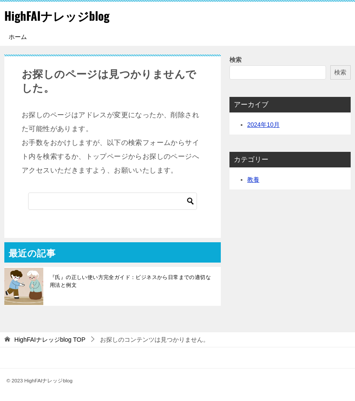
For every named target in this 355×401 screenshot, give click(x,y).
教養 (253, 179)
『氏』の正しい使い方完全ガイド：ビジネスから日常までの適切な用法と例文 (130, 281)
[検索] (112, 201)
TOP (49, 339)
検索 (235, 59)
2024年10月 (263, 124)
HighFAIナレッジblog (63, 15)
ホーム (18, 36)
